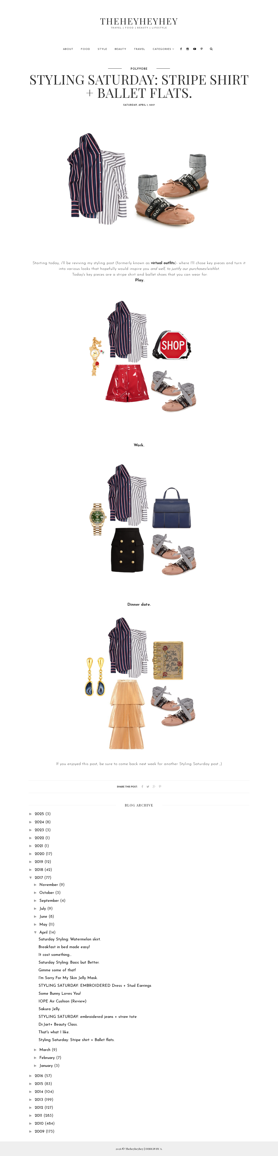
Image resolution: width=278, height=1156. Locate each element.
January (46, 1066)
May (44, 925)
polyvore (139, 69)
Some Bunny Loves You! (59, 994)
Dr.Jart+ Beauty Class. (58, 1025)
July (43, 909)
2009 (40, 1132)
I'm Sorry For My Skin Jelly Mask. (68, 978)
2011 (39, 1116)
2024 (40, 822)
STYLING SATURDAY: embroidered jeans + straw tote (87, 1017)
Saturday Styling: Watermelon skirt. (69, 939)
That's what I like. (53, 1032)
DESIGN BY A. (153, 1148)
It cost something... (54, 955)
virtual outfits (163, 263)
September (49, 901)
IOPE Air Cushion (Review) (62, 1001)
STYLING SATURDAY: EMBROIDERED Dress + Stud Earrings (94, 986)
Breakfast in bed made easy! (64, 947)
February (47, 1058)
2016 (39, 1076)
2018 (39, 870)
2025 (40, 814)
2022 (40, 838)
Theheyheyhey (139, 21)
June (44, 917)
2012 (39, 1108)
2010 (40, 1124)
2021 (39, 846)
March (45, 1050)
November (49, 885)
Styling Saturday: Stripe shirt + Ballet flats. (76, 1040)
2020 (40, 854)
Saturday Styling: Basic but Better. (68, 963)
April (44, 932)
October (47, 893)
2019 (39, 862)
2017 (39, 878)
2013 (39, 1100)
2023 (40, 830)
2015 (39, 1084)
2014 (39, 1092)
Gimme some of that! (57, 970)
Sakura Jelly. (49, 1009)
